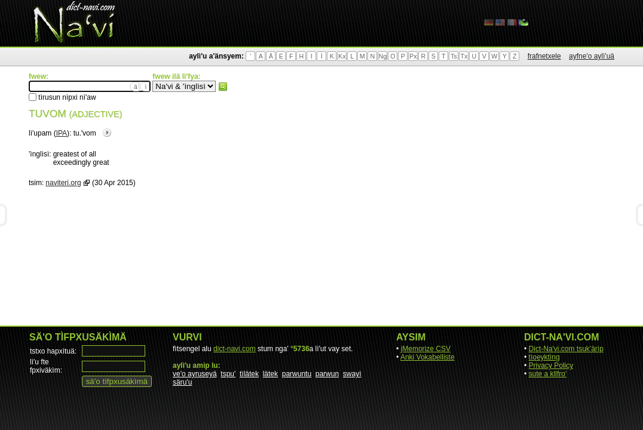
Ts (454, 56)
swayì (352, 374)
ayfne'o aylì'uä (591, 56)
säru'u (182, 382)
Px (413, 56)
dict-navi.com (234, 349)
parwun (327, 374)
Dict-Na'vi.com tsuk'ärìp (566, 349)
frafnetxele (544, 56)
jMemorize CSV (426, 349)
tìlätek (249, 374)
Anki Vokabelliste (427, 357)
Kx (341, 56)
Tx (463, 56)
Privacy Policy (551, 365)
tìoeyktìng (544, 357)
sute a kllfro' (548, 374)
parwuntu (296, 374)
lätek (270, 374)
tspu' (228, 374)
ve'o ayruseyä (195, 374)
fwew (223, 86)
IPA (61, 133)
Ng (382, 56)
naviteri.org (63, 183)
